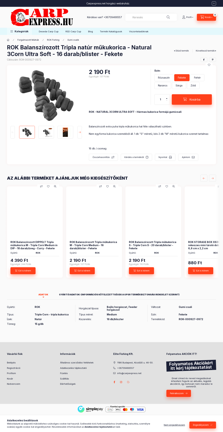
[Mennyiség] (160, 99)
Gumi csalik (73, 40)
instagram (121, 382)
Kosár (10, 378)
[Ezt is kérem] (23, 270)
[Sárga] (179, 85)
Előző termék (182, 50)
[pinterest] (212, 60)
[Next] (80, 132)
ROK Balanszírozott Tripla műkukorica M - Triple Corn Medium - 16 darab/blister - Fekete (93, 245)
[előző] (203, 178)
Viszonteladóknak (138, 31)
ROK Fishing (53, 40)
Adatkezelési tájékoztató (73, 368)
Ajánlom (186, 157)
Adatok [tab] (43, 294)
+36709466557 (113, 17)
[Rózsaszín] (163, 77)
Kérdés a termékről (134, 157)
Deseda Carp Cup (49, 31)
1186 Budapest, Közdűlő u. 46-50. (135, 362)
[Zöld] (193, 85)
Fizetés (64, 373)
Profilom (11, 373)
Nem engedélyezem (174, 428)
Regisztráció (13, 368)
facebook (114, 382)
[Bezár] (214, 3)
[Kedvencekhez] (209, 65)
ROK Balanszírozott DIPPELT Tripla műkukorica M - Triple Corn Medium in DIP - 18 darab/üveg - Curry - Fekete (33, 245)
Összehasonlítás (101, 157)
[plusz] (166, 96)
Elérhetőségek (68, 383)
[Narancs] (162, 85)
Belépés (11, 362)
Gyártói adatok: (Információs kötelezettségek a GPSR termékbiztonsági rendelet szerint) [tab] (119, 294)
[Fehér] (197, 77)
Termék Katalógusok (111, 31)
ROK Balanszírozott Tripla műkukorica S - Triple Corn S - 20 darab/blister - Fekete (152, 245)
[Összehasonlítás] (41, 186)
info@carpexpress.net (129, 373)
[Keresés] (168, 17)
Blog (90, 31)
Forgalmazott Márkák (28, 40)
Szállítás (64, 378)
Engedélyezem (201, 428)
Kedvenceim (13, 383)
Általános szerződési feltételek (77, 362)
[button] (19, 31)
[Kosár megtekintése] (206, 17)
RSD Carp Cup (73, 31)
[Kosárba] (192, 99)
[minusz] (166, 102)
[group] (111, 232)
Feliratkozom (177, 393)
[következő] (212, 178)
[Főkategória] (8, 40)
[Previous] (12, 132)
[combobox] (151, 17)
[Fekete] (182, 77)
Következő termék (205, 50)
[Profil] (188, 17)
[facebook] (203, 60)
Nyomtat (163, 157)
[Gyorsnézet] (55, 186)
